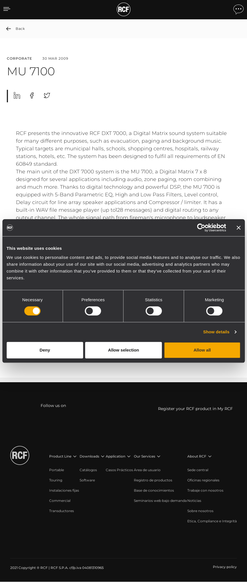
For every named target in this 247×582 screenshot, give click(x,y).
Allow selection (123, 350)
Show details (216, 331)
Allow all (202, 350)
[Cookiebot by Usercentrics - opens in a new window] (201, 227)
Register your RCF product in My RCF (195, 408)
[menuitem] (64, 470)
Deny (45, 350)
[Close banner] (238, 228)
